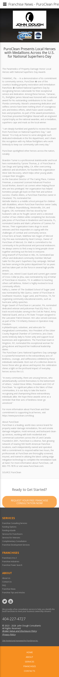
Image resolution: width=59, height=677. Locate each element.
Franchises (29, 666)
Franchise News (8, 589)
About (29, 657)
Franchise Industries (10, 561)
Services (29, 661)
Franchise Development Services (16, 545)
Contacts (29, 670)
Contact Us (7, 581)
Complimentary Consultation (14, 541)
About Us (6, 578)
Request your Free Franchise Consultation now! (29, 508)
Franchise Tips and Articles (13, 592)
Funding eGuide (9, 530)
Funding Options (9, 527)
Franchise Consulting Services (14, 523)
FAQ (4, 585)
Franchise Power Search (12, 565)
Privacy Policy (9, 634)
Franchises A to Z (9, 558)
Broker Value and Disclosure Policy (19, 631)
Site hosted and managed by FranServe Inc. (20, 640)
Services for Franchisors (12, 534)
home (29, 652)
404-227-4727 (14, 619)
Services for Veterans (11, 537)
